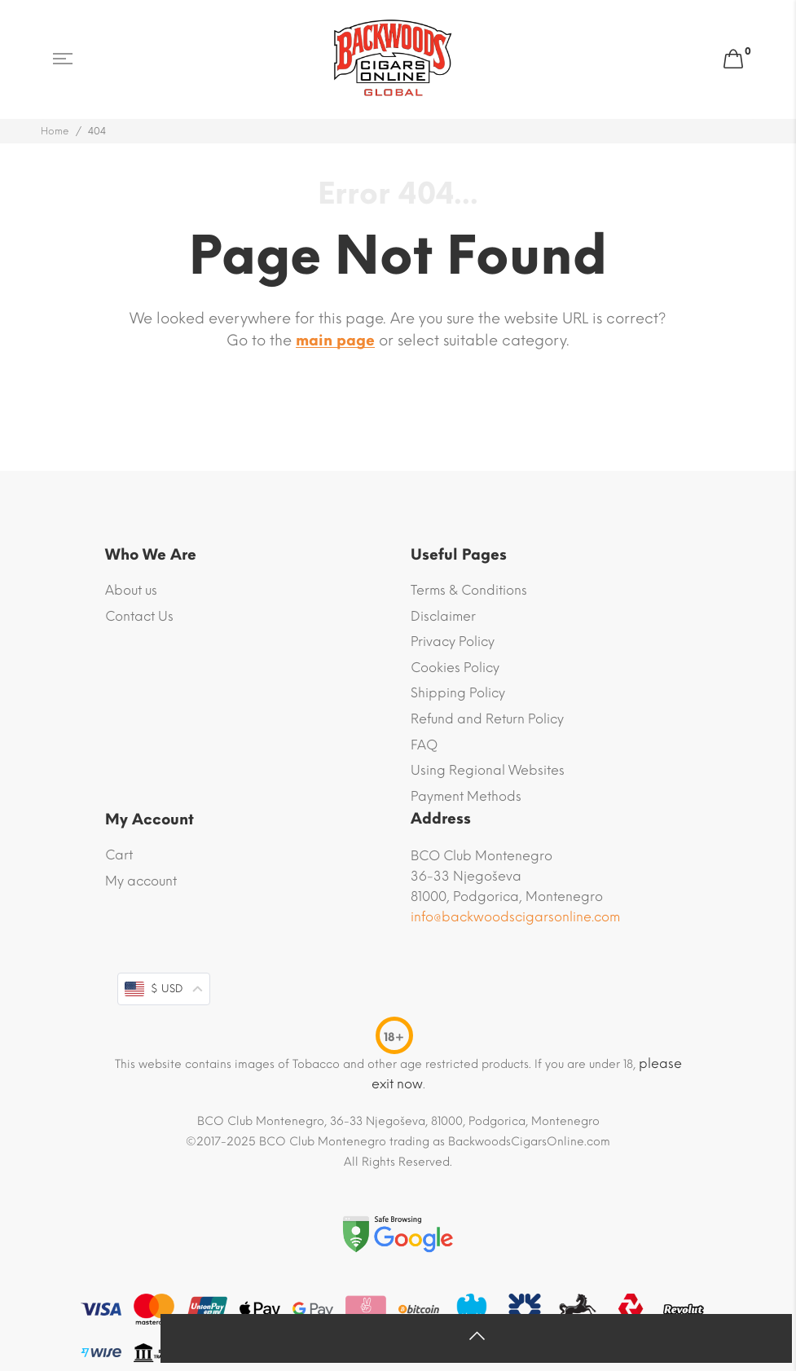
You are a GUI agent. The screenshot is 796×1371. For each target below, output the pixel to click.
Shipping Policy (458, 693)
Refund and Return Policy (487, 719)
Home (55, 131)
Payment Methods (466, 796)
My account (141, 881)
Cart (119, 855)
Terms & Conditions (469, 590)
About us (131, 590)
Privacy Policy (453, 641)
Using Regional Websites (488, 770)
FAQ (424, 745)
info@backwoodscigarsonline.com (515, 917)
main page (335, 340)
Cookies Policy (455, 667)
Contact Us (139, 616)
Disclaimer (443, 616)
